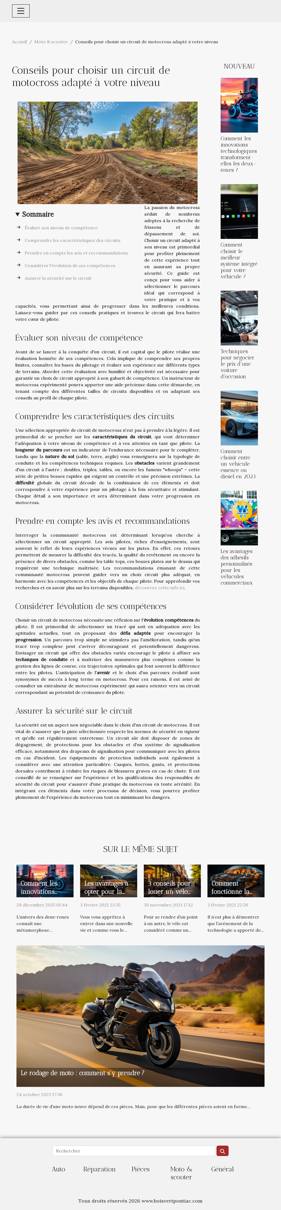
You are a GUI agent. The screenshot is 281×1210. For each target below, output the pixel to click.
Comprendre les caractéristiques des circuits (72, 240)
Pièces (140, 1169)
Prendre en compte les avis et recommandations (76, 253)
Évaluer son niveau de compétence (61, 227)
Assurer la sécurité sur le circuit (58, 278)
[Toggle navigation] (21, 11)
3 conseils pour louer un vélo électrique (169, 892)
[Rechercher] (133, 1151)
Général (222, 1169)
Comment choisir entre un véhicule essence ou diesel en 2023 (238, 464)
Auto (58, 1169)
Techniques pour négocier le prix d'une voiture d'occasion (237, 364)
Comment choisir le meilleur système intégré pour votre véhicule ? (239, 260)
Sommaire (38, 214)
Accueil (19, 41)
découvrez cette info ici (159, 587)
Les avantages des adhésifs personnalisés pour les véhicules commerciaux (237, 567)
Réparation (99, 1169)
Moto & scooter (51, 41)
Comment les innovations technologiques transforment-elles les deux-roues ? (239, 154)
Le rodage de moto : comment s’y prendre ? (83, 1073)
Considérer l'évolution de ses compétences (70, 265)
